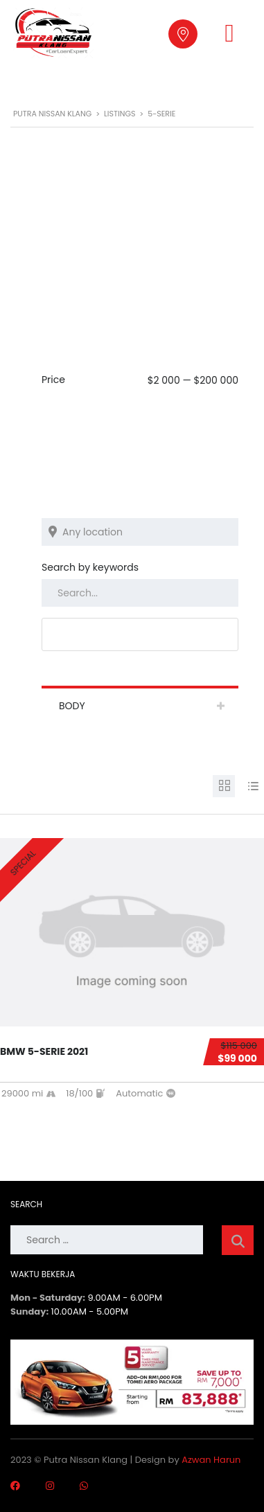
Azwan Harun (211, 1459)
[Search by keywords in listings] (140, 593)
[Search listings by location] (140, 532)
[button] (229, 33)
